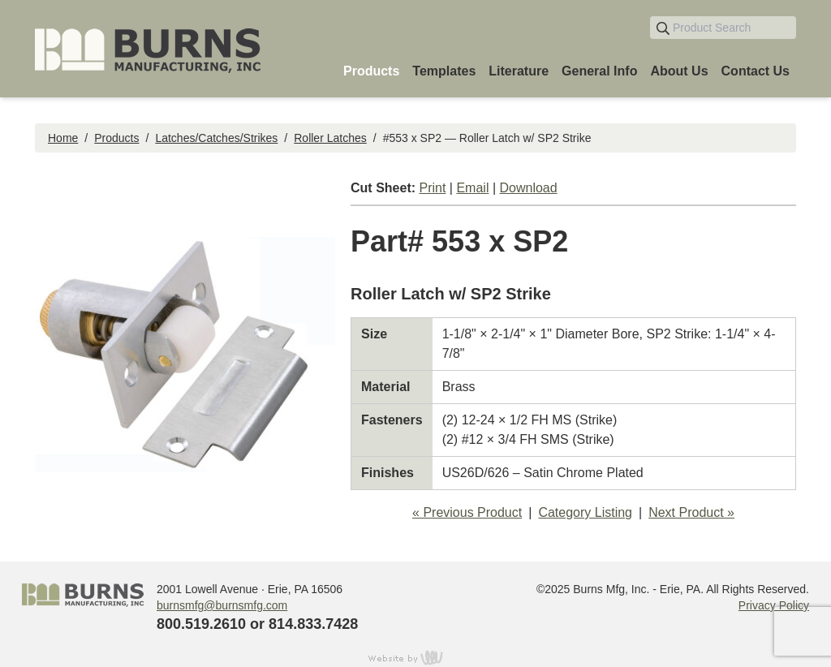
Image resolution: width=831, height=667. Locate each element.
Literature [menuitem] (519, 71)
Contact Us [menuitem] (755, 71)
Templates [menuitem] (444, 71)
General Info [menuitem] (599, 71)
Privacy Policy (773, 605)
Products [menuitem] (371, 71)
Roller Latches (330, 137)
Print (432, 188)
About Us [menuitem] (679, 71)
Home (63, 137)
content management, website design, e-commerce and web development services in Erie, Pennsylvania (415, 657)
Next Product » (691, 512)
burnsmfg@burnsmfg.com (222, 605)
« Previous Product (467, 512)
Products (116, 137)
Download (529, 188)
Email (472, 188)
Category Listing (585, 512)
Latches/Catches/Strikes (216, 137)
